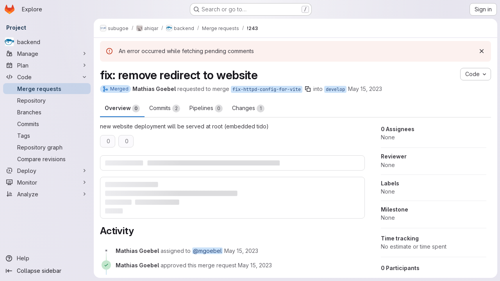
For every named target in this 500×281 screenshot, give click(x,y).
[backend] (47, 41)
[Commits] (47, 123)
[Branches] (47, 112)
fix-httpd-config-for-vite (266, 89)
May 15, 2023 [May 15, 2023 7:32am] (365, 88)
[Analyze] (47, 194)
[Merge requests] (47, 88)
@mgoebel (207, 250)
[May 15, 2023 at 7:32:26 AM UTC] (255, 265)
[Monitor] (47, 182)
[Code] (47, 76)
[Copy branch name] (307, 89)
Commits (164, 108)
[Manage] (47, 53)
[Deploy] (47, 170)
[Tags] (47, 135)
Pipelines (206, 108)
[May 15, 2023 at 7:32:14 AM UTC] (241, 250)
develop (335, 89)
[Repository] (47, 100)
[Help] (47, 258)
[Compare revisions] (47, 158)
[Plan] (47, 65)
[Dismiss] (481, 51)
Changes (248, 108)
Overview (122, 108)
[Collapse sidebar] (47, 270)
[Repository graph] (47, 147)
